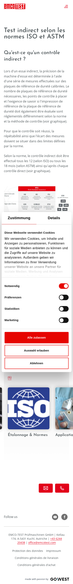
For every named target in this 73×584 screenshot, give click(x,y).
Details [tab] (54, 218)
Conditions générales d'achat (36, 565)
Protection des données (27, 551)
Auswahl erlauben (36, 350)
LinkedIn (64, 517)
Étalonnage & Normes (28, 416)
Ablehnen (36, 363)
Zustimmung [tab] (19, 218)
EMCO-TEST (14, 6)
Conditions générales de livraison (36, 558)
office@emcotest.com (42, 542)
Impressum (53, 551)
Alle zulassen (36, 337)
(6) (9, 377)
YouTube (55, 517)
